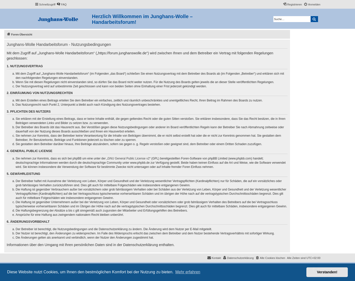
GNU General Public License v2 (128, 158)
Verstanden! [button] (327, 272)
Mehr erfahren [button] (187, 272)
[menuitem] (61, 4)
